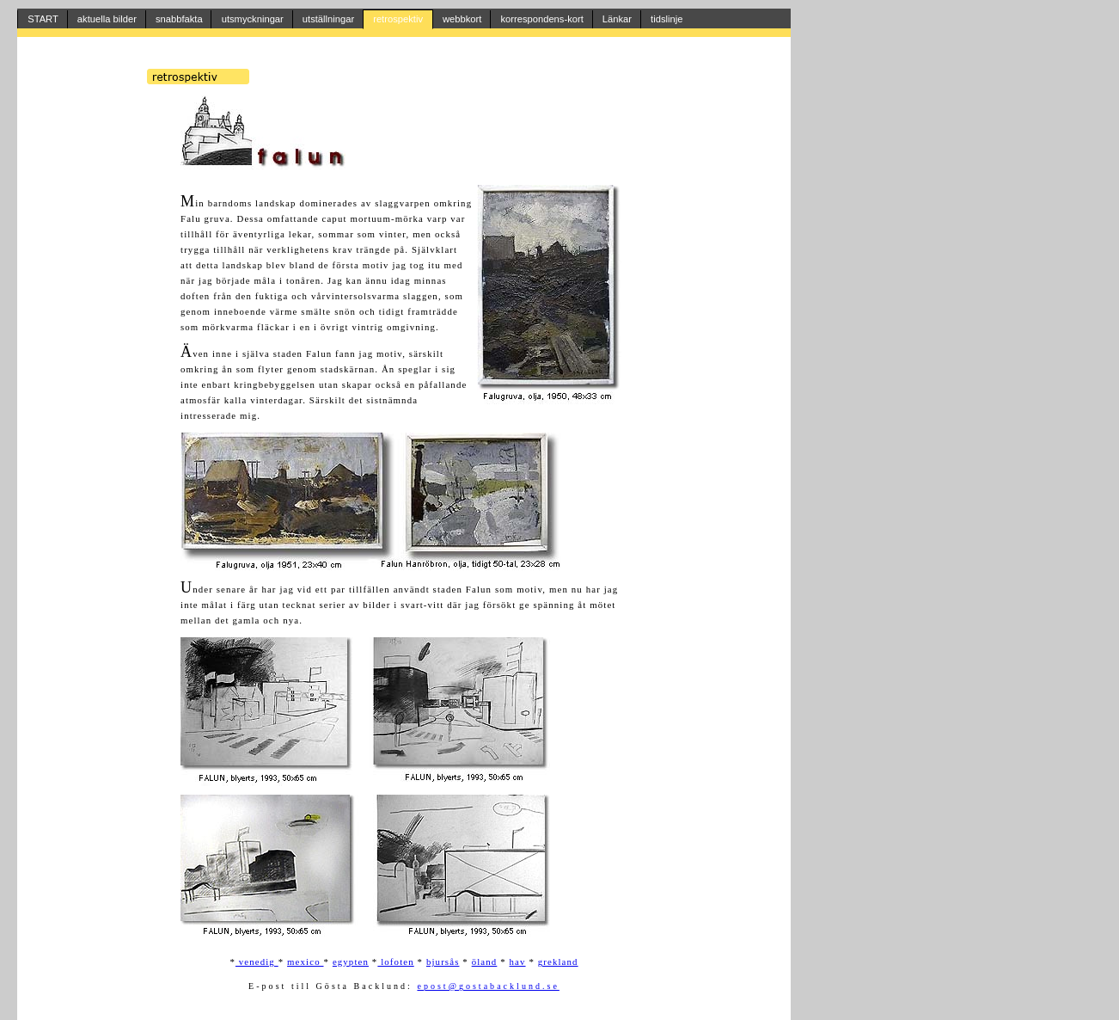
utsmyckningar (253, 19)
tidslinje (666, 19)
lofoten (395, 961)
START (43, 19)
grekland (558, 961)
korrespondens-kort (541, 19)
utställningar (328, 19)
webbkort (462, 19)
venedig (256, 961)
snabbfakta (179, 19)
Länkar (617, 19)
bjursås (443, 961)
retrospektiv (398, 19)
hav (518, 961)
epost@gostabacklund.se (488, 986)
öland (485, 961)
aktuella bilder (107, 19)
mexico (305, 961)
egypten (351, 961)
